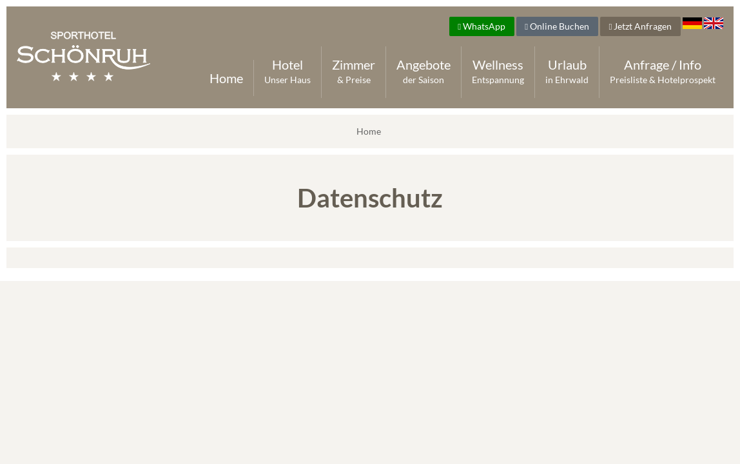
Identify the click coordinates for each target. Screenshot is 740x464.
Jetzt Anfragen (640, 26)
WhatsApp (481, 26)
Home (226, 78)
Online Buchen (557, 26)
